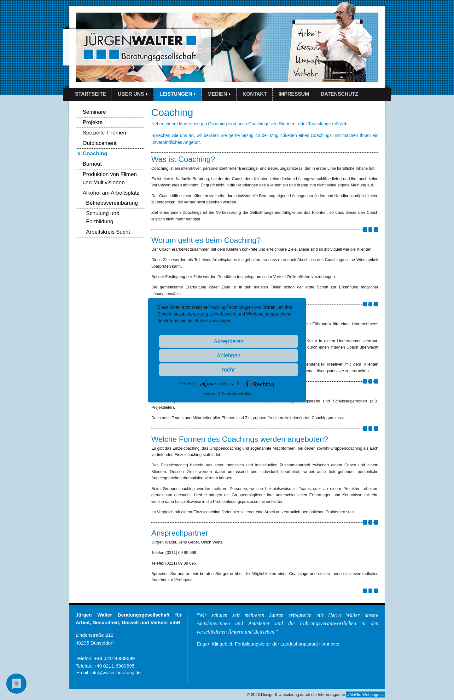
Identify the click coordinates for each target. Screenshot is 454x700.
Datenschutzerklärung (237, 394)
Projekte (92, 122)
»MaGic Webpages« (365, 694)
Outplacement (100, 143)
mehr (228, 369)
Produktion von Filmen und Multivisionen (110, 178)
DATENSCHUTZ (339, 94)
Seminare (94, 112)
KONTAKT (254, 94)
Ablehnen (228, 355)
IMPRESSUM (293, 94)
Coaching (95, 153)
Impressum (209, 394)
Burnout (92, 164)
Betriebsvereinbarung (112, 203)
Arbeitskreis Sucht (108, 232)
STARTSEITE (90, 94)
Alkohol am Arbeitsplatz (111, 193)
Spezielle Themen (104, 132)
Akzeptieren (229, 341)
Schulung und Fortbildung (102, 217)
